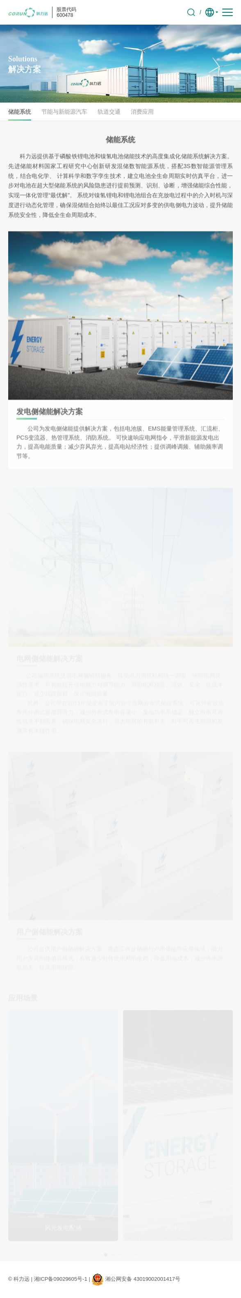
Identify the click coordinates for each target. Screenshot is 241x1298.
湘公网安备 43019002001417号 (142, 1279)
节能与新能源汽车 (64, 111)
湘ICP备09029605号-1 (60, 1279)
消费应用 (142, 111)
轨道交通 (109, 111)
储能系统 (19, 111)
